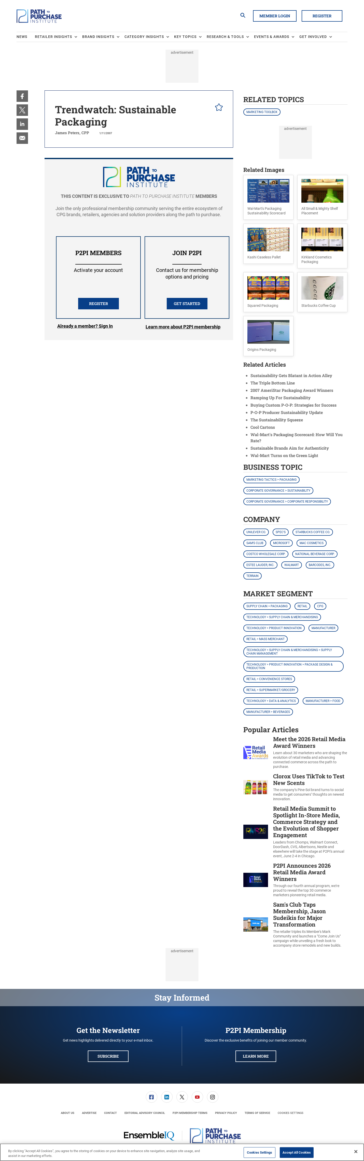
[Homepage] (39, 16)
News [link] (22, 37)
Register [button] (322, 15)
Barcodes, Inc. (320, 565)
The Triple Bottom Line (272, 382)
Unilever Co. (256, 532)
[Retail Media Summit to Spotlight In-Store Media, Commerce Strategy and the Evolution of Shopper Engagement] (255, 831)
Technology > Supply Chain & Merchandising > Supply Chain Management (289, 651)
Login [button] (85, 327)
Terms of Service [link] (257, 1113)
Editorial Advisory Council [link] (144, 1113)
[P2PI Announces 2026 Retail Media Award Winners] (255, 880)
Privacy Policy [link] (226, 1113)
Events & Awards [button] (271, 37)
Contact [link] (110, 1113)
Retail (302, 606)
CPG (320, 606)
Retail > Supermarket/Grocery (270, 690)
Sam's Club (254, 543)
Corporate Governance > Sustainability (278, 490)
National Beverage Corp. (314, 554)
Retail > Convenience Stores (269, 679)
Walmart (291, 565)
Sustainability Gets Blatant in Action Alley (291, 375)
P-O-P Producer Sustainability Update (286, 412)
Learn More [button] (256, 1056)
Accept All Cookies (297, 1152)
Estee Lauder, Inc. (260, 565)
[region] (182, 1152)
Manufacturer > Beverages (268, 712)
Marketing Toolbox (261, 112)
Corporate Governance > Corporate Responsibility (287, 501)
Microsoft (281, 543)
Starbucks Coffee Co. (313, 532)
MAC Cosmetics (312, 543)
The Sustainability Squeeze (276, 419)
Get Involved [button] (313, 37)
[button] (268, 197)
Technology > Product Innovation (274, 628)
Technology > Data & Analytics (271, 701)
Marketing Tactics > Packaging (271, 479)
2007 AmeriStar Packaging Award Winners (291, 390)
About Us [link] (67, 1113)
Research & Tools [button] (225, 37)
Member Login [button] (274, 15)
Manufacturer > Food (323, 701)
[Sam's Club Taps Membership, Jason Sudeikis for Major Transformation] (255, 924)
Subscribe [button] (108, 1056)
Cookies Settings (290, 1113)
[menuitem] (26, 37)
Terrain (252, 576)
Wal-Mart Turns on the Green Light (284, 455)
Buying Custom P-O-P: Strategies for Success (293, 405)
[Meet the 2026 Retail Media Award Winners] (255, 752)
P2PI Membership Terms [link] (190, 1113)
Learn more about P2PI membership (183, 326)
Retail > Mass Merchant (265, 639)
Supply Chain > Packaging (267, 606)
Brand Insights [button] (98, 37)
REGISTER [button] (98, 303)
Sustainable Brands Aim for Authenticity (289, 448)
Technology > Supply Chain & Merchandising (282, 617)
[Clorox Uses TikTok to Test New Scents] (255, 787)
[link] (22, 96)
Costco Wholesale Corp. (265, 554)
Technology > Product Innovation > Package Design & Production (289, 666)
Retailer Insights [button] (53, 37)
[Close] (355, 1151)
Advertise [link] (89, 1113)
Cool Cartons (262, 427)
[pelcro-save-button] (218, 108)
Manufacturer (323, 628)
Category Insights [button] (144, 37)
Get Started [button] (187, 303)
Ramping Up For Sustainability (280, 397)
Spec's (281, 532)
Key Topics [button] (185, 37)
